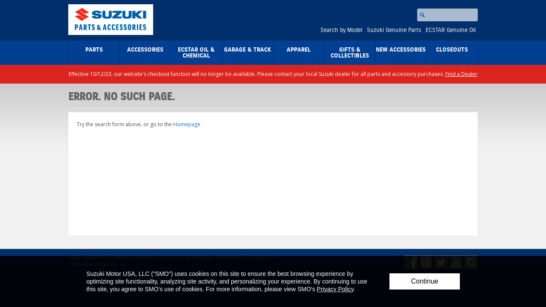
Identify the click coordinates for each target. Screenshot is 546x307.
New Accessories (401, 50)
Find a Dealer (461, 74)
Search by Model (341, 30)
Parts (94, 50)
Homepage (186, 124)
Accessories (145, 50)
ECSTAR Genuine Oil (451, 30)
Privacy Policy (335, 289)
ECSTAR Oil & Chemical (196, 53)
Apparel (299, 50)
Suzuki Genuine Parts (394, 30)
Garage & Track (247, 50)
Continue (424, 281)
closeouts (452, 50)
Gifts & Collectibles (350, 53)
